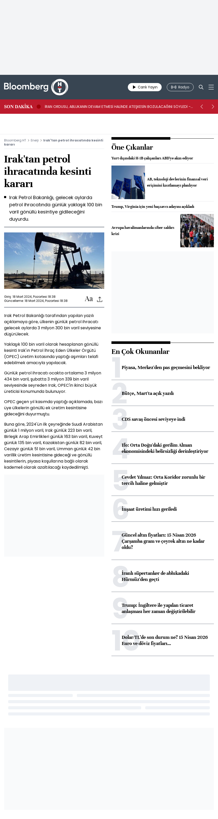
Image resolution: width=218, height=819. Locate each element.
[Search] (201, 87)
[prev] (202, 106)
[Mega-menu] (211, 87)
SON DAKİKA (18, 106)
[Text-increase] (89, 299)
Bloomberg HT (15, 140)
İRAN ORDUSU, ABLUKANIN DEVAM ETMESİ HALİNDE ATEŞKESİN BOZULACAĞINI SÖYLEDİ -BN (118, 106)
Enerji (35, 140)
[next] (213, 106)
